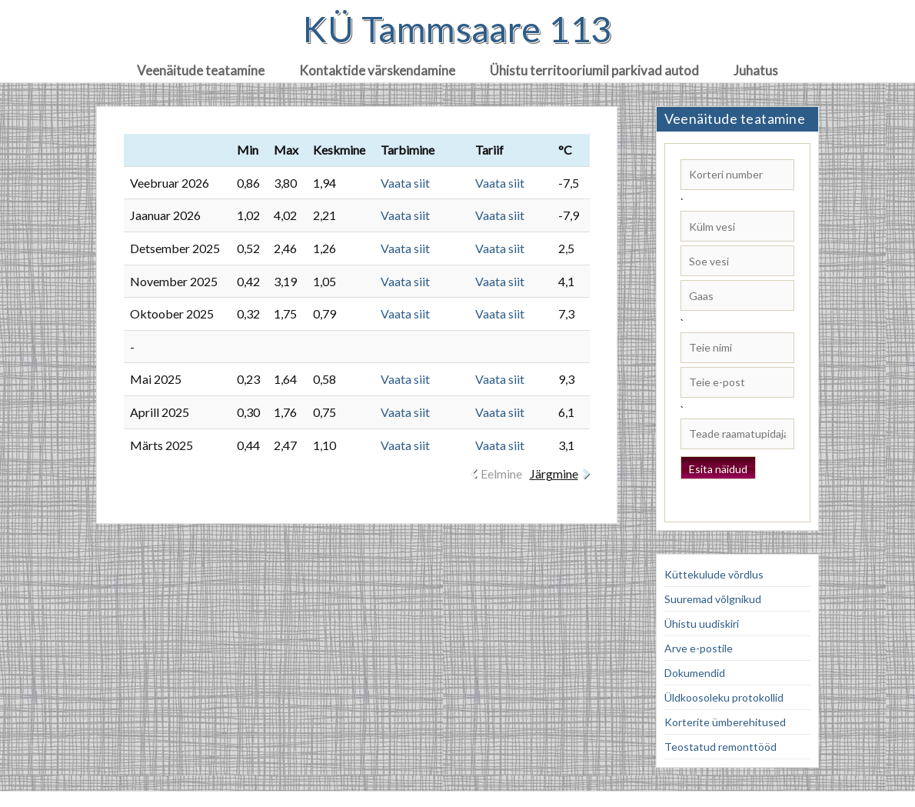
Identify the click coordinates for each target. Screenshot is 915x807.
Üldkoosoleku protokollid (724, 697)
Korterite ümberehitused (725, 722)
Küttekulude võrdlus (714, 574)
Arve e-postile (698, 648)
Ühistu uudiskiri (701, 623)
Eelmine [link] (501, 473)
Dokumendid (694, 672)
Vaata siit (405, 182)
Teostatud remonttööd (720, 746)
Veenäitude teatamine (201, 70)
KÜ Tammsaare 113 (457, 29)
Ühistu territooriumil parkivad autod (594, 70)
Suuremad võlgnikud (712, 598)
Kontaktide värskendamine (377, 70)
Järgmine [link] (554, 473)
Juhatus (756, 70)
